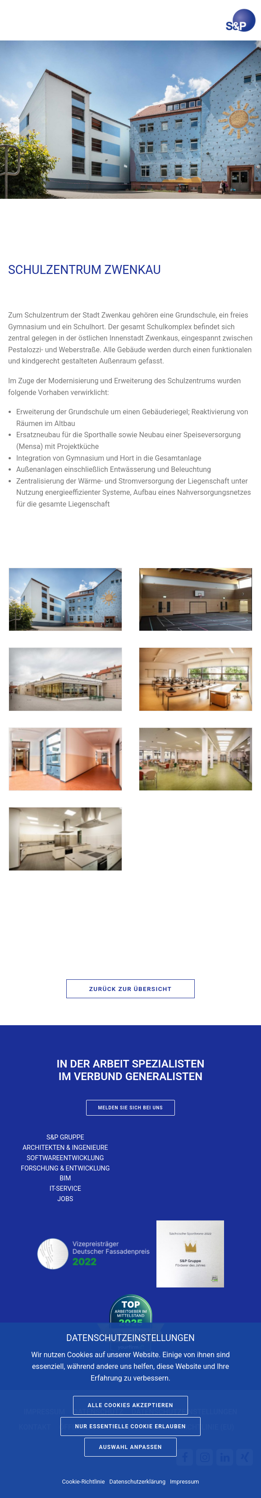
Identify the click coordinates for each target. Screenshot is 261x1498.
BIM (65, 1178)
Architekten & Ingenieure (65, 1147)
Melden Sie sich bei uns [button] (130, 1107)
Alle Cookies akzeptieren (131, 1405)
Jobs (65, 1198)
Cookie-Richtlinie (83, 1481)
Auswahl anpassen (130, 1447)
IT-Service (65, 1188)
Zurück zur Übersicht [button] (130, 988)
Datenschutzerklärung (138, 1481)
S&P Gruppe (65, 1137)
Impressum (184, 1481)
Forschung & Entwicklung (65, 1168)
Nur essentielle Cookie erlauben (130, 1426)
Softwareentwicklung (65, 1158)
